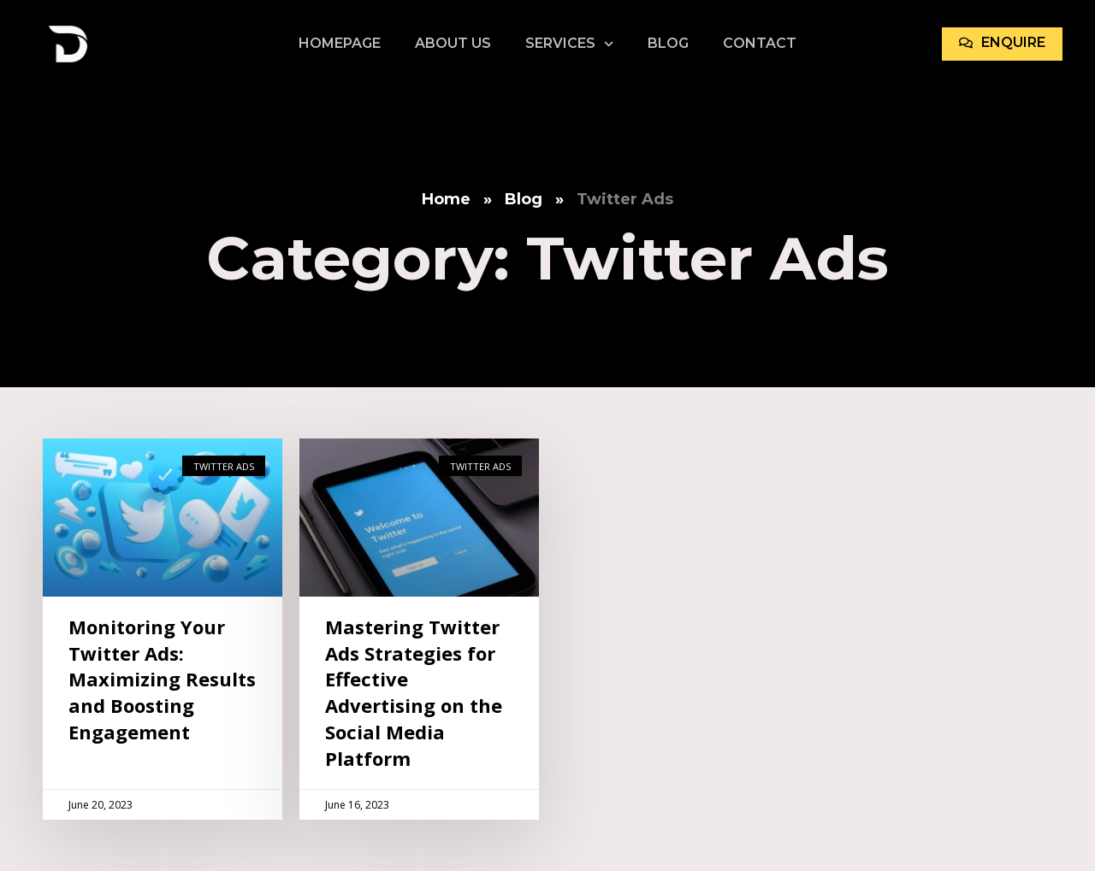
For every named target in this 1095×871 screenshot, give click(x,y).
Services (569, 43)
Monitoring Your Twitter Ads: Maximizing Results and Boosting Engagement (162, 679)
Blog (668, 43)
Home (446, 199)
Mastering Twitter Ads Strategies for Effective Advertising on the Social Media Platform (413, 692)
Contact (759, 43)
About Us (453, 43)
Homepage (340, 43)
